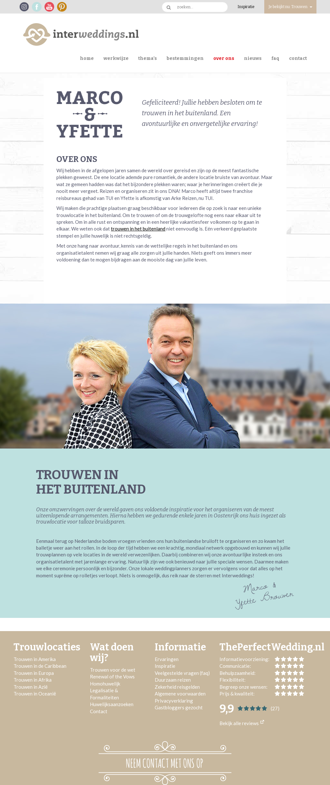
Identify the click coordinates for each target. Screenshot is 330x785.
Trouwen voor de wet (112, 670)
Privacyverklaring (174, 701)
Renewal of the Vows (112, 676)
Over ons (223, 58)
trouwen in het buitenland (138, 229)
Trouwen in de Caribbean (40, 666)
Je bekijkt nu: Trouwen (290, 7)
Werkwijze (116, 58)
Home (87, 58)
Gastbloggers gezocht (179, 707)
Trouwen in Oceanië (35, 693)
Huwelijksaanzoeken (111, 704)
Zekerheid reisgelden (177, 687)
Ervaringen (167, 659)
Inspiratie (246, 7)
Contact (298, 58)
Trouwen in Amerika (35, 659)
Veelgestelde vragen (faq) (182, 673)
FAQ (275, 58)
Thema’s (147, 58)
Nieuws (253, 58)
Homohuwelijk (105, 683)
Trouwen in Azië (31, 687)
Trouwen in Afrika (33, 680)
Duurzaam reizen (173, 680)
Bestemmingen (185, 58)
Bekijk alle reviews (241, 723)
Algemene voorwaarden (180, 693)
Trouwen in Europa (34, 673)
